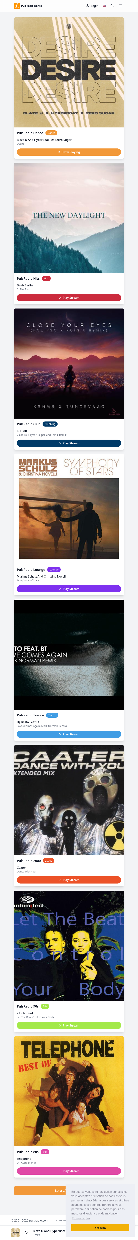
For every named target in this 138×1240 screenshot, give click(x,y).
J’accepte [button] (100, 1227)
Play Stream (69, 298)
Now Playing (69, 152)
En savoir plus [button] (81, 1218)
